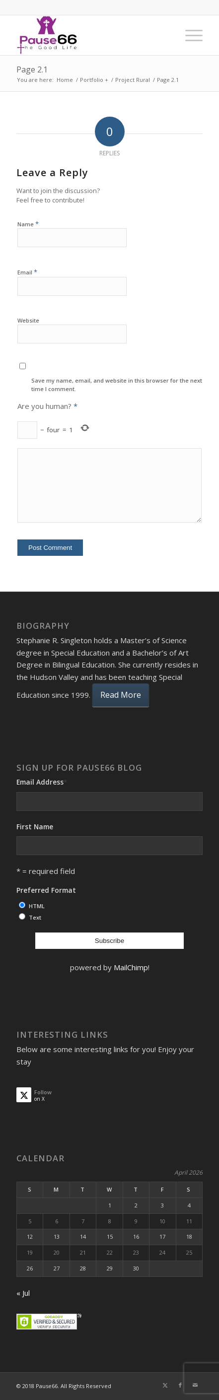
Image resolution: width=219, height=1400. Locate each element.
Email (27, 271)
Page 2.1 (32, 69)
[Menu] (189, 35)
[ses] (90, 35)
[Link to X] (165, 1385)
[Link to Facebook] (180, 1385)
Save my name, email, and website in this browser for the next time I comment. (116, 385)
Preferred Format (46, 890)
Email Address (41, 782)
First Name (34, 826)
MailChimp (131, 967)
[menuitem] (189, 35)
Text (35, 917)
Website (28, 320)
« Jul (23, 1293)
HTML (37, 906)
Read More (120, 694)
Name (28, 223)
